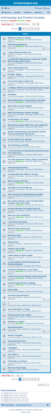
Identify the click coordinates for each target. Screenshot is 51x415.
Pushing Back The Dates (18, 119)
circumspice (20, 76)
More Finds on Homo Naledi (19, 106)
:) (8, 303)
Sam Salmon (20, 317)
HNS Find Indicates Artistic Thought (23, 113)
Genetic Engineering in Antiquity (21, 283)
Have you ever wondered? (19, 215)
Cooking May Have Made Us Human (23, 174)
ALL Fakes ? (13, 354)
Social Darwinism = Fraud (19, 309)
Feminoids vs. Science (17, 361)
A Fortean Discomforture (18, 295)
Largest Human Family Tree (19, 52)
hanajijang (19, 63)
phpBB (18, 410)
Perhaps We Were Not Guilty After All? (24, 209)
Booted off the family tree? (19, 229)
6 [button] (35, 29)
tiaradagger (20, 69)
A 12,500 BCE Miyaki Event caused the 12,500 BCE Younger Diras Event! (27, 60)
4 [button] (29, 29)
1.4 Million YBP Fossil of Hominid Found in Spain (29, 88)
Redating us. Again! (16, 322)
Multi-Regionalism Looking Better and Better (27, 100)
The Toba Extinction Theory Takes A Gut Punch (28, 160)
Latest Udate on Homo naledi (20, 255)
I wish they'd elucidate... (18, 222)
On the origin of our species (20, 139)
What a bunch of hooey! (18, 181)
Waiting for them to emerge (19, 38)
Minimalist (21, 21)
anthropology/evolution (18, 168)
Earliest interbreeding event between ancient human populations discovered (27, 133)
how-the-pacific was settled (19, 315)
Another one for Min (16, 249)
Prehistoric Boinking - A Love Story (23, 270)
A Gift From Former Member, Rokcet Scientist (27, 276)
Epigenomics (13, 242)
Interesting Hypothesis (17, 44)
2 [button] (22, 29)
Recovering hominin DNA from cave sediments (28, 125)
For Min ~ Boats (14, 74)
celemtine (19, 54)
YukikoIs (19, 147)
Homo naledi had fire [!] (18, 68)
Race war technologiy (17, 368)
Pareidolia (12, 94)
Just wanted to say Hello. (18, 145)
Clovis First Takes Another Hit (20, 81)
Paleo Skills (13, 290)
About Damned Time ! (17, 341)
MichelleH (13, 21)
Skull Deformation (15, 327)
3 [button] (26, 29)
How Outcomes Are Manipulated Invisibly (25, 194)
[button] (38, 28)
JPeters (28, 21)
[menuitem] (7, 8)
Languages (12, 348)
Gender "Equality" (15, 335)
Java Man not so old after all (20, 188)
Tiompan (19, 237)
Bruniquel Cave (14, 235)
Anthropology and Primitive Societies (23, 17)
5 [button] (32, 29)
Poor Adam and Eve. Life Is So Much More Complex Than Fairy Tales (26, 202)
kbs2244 (19, 196)
